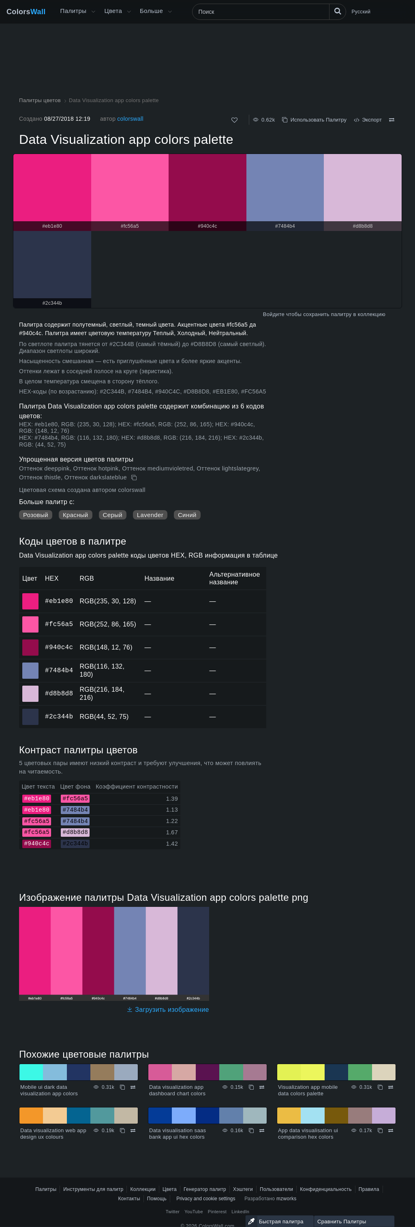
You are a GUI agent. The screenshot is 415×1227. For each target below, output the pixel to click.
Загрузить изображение (167, 1009)
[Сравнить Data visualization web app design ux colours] (133, 1130)
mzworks (286, 1198)
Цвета (113, 10)
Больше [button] (151, 10)
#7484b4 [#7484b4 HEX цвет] (31, 665)
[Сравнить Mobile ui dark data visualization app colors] (133, 1087)
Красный (75, 514)
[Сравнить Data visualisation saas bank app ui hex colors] (261, 1130)
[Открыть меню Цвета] (129, 11)
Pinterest (217, 1211)
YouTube (193, 1211)
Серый (112, 514)
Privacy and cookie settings (205, 1198)
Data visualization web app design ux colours (53, 1133)
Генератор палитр (205, 1189)
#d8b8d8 (59, 693)
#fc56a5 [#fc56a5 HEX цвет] (31, 618)
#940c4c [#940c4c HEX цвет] (31, 641)
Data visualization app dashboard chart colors (177, 1090)
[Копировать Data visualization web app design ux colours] (122, 1130)
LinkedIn (240, 1211)
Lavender (150, 514)
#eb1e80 (59, 600)
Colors (26, 12)
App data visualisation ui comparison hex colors (308, 1133)
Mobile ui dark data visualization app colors (49, 1090)
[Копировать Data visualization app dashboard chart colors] (251, 1087)
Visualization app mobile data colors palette (308, 1090)
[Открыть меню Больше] (93, 11)
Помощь (157, 1198)
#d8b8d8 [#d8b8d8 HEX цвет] (31, 688)
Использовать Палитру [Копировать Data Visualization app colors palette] (314, 120)
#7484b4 (59, 670)
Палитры (73, 10)
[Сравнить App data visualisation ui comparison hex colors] (390, 1130)
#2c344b (59, 716)
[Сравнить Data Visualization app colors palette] (392, 120)
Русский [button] (361, 12)
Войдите (274, 314)
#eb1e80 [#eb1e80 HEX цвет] (31, 595)
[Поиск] (269, 12)
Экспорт (368, 120)
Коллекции (143, 1189)
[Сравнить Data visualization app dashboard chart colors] (261, 1087)
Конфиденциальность (325, 1189)
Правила (369, 1189)
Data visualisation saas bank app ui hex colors (177, 1133)
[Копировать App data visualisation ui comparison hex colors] (380, 1130)
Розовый (35, 514)
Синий (187, 514)
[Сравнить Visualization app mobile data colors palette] (390, 1087)
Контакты (129, 1198)
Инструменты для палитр (93, 1189)
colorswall (130, 118)
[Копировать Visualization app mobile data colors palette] (380, 1087)
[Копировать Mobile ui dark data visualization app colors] (122, 1087)
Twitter (173, 1211)
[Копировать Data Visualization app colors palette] (134, 478)
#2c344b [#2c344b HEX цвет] (31, 711)
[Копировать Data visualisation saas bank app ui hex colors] (251, 1130)
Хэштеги (243, 1189)
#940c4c (59, 647)
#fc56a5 (59, 624)
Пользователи (276, 1189)
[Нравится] (234, 120)
